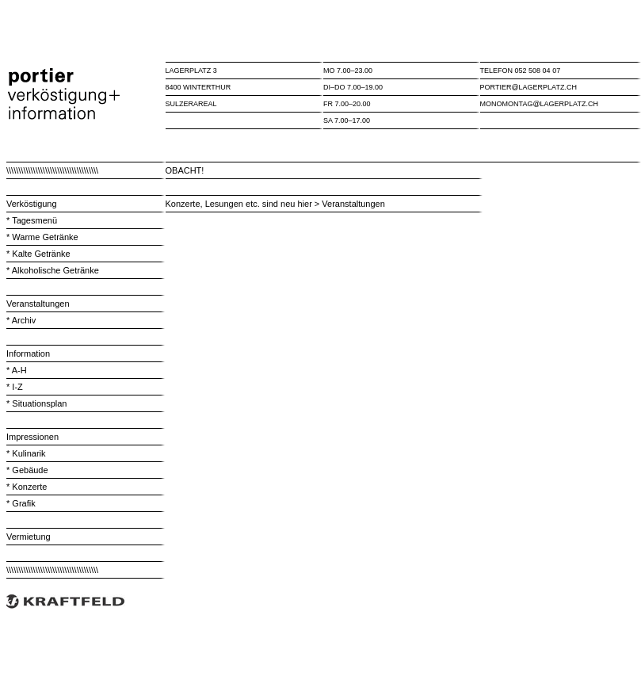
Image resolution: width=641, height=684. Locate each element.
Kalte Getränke (41, 253)
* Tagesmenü (31, 220)
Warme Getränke (44, 237)
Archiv (24, 320)
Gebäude (30, 470)
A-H (19, 370)
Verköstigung (31, 203)
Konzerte (29, 486)
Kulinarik (28, 453)
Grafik (23, 503)
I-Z (17, 387)
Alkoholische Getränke (55, 270)
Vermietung (28, 536)
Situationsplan (39, 403)
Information (28, 353)
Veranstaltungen (38, 303)
